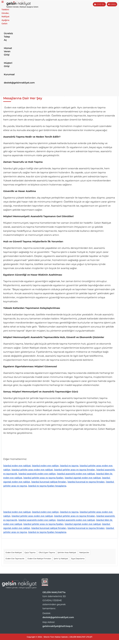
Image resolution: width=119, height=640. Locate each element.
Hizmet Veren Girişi (5, 50)
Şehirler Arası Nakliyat (67, 552)
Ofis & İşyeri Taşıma (47, 552)
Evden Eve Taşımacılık (15, 558)
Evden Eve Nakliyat (14, 552)
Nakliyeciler (84, 552)
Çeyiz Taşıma (29, 552)
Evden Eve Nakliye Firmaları (39, 558)
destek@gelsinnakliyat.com (5, 81)
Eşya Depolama (77, 558)
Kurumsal (5, 73)
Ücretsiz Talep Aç (5, 35)
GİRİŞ (112, 4)
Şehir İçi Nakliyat (61, 558)
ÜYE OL (99, 4)
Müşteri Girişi (5, 63)
